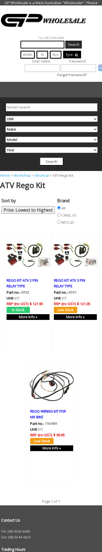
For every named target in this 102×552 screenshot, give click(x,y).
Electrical (42, 175)
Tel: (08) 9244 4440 (51, 38)
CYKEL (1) (68, 215)
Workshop (22, 175)
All (63, 208)
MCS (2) (67, 222)
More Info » (28, 316)
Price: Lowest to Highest (28, 210)
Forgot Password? (72, 74)
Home (5, 175)
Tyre (72, 54)
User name (41, 61)
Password (77, 61)
